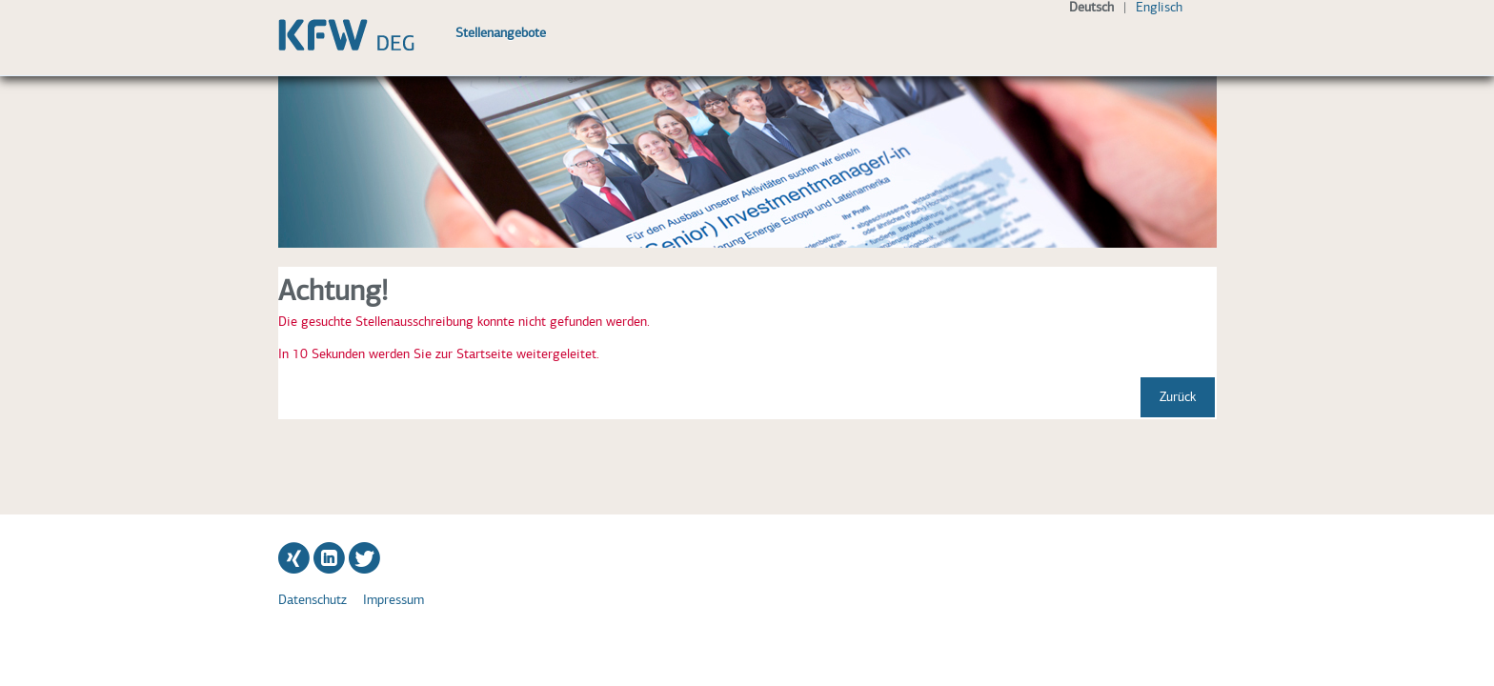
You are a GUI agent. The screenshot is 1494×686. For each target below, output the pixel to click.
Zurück (1178, 397)
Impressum (393, 600)
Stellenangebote (500, 33)
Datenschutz (312, 600)
